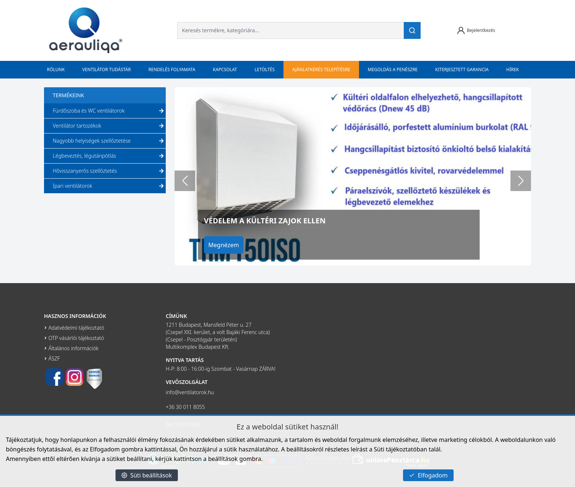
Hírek (512, 69)
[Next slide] (520, 181)
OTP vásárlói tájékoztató (76, 337)
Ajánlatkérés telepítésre (321, 69)
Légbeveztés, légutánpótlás (109, 155)
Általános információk (73, 348)
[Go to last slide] (185, 181)
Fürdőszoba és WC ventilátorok (109, 110)
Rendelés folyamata (172, 69)
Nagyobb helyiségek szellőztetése (109, 140)
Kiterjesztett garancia (462, 69)
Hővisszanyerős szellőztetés (109, 170)
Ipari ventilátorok (109, 186)
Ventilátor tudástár (106, 69)
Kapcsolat (225, 69)
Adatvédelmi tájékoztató (76, 327)
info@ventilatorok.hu (190, 392)
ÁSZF (54, 358)
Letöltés (264, 69)
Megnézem (225, 245)
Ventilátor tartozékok (109, 125)
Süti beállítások (146, 475)
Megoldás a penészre (393, 69)
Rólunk (56, 69)
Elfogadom (428, 475)
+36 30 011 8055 (185, 406)
